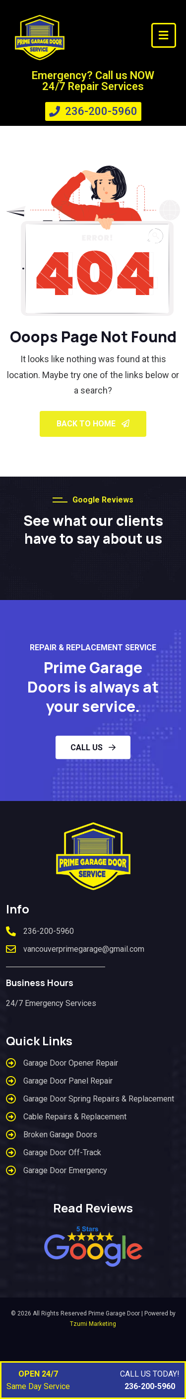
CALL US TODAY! (150, 1381)
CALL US (93, 747)
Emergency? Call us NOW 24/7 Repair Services (93, 81)
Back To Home (93, 423)
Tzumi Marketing (93, 1323)
